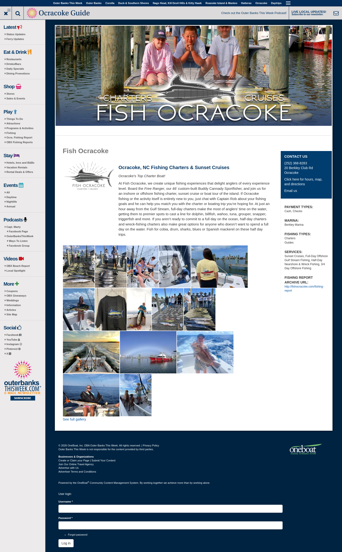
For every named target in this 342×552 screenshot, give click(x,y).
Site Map (11, 314)
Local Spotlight (15, 270)
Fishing (11, 133)
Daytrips (276, 3)
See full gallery (74, 419)
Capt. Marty (13, 226)
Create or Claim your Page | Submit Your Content (86, 460)
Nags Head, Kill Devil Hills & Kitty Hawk (177, 3)
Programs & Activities (19, 128)
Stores (10, 93)
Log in (66, 543)
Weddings (12, 300)
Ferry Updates (15, 39)
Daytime (11, 197)
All (8, 192)
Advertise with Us (68, 467)
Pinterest (13, 348)
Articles (11, 309)
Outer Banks (93, 3)
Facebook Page (18, 231)
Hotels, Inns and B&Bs (20, 162)
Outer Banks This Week (67, 3)
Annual (10, 206)
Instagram (14, 344)
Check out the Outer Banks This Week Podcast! (254, 13)
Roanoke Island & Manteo (221, 3)
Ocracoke (261, 3)
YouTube (13, 339)
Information (13, 305)
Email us (290, 191)
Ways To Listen (18, 240)
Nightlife (11, 201)
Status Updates (15, 34)
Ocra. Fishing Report (19, 137)
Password (65, 518)
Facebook (13, 334)
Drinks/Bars (13, 64)
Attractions (13, 123)
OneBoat (83, 482)
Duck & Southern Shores (133, 3)
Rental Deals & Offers (19, 172)
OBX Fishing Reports (19, 142)
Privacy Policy (151, 445)
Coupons (12, 291)
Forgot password (77, 534)
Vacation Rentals (16, 167)
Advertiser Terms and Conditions (77, 471)
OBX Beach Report (18, 265)
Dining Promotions (18, 73)
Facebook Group (19, 245)
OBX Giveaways (16, 295)
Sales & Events (15, 98)
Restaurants (14, 59)
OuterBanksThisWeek (19, 236)
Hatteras (246, 3)
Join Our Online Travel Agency (76, 464)
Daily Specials (15, 68)
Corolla (109, 3)
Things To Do (14, 118)
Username (65, 501)
